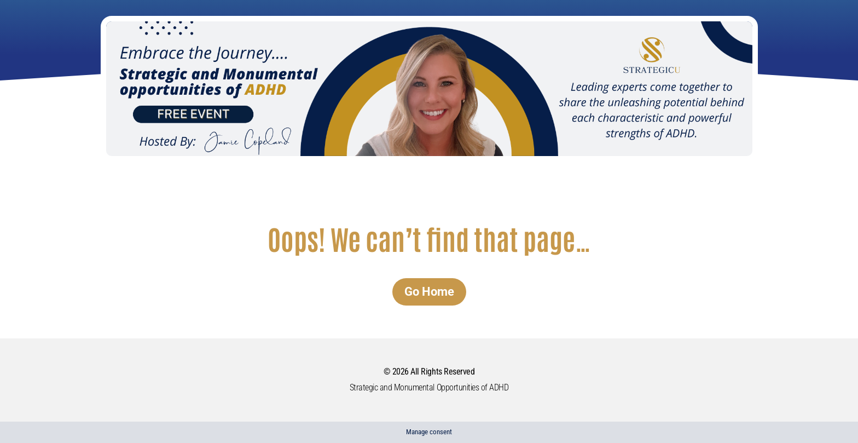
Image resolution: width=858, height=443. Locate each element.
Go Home (429, 291)
